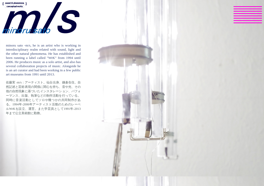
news (238, 8)
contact (240, 24)
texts (238, 17)
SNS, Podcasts (247, 19)
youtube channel (241, 21)
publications (244, 12)
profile (239, 15)
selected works (247, 10)
